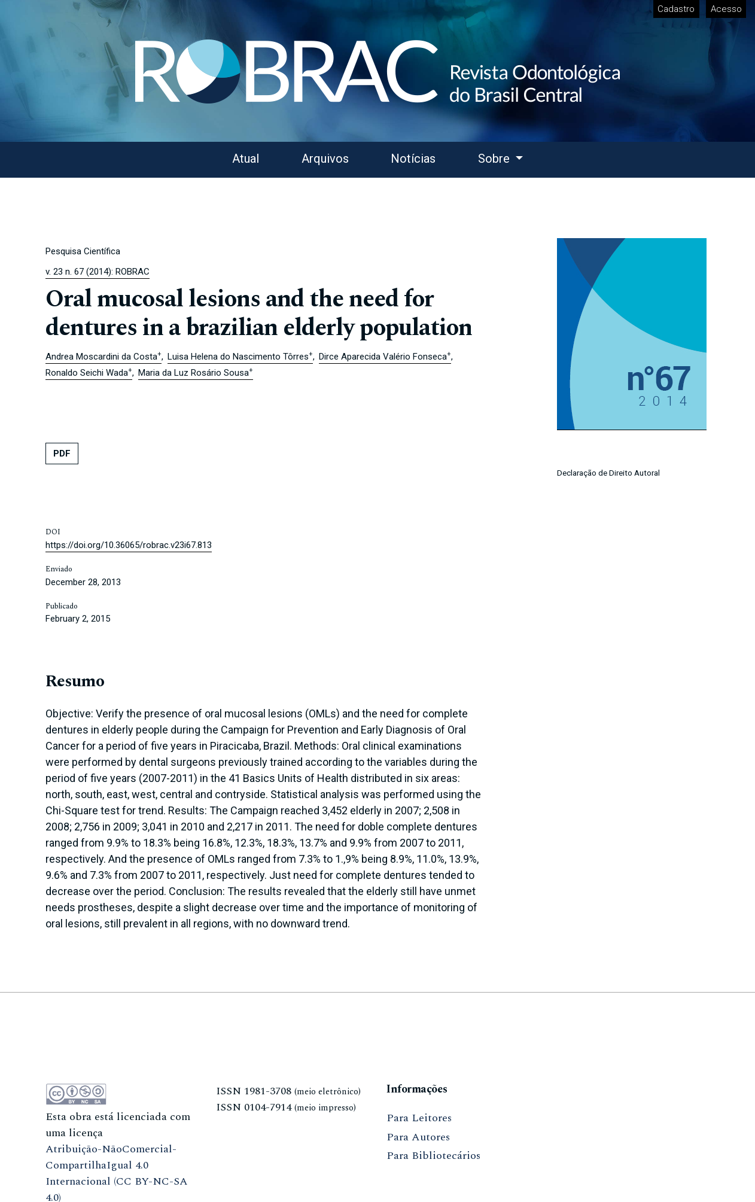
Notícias (413, 158)
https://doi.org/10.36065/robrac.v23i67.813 (128, 545)
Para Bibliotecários (433, 1156)
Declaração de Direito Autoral (608, 472)
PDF (62, 453)
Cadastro (676, 9)
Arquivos (325, 158)
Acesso (726, 9)
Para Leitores (419, 1118)
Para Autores (418, 1137)
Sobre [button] (495, 158)
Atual (245, 158)
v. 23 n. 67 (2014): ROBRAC (97, 271)
